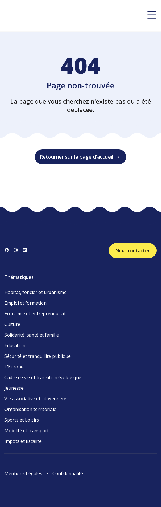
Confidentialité (67, 473)
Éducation (14, 345)
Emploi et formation (25, 303)
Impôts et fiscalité (23, 441)
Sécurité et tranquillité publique (37, 356)
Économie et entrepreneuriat (35, 313)
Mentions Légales (23, 473)
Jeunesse (14, 388)
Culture (12, 324)
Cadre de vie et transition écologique (42, 377)
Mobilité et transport (26, 430)
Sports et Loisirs (21, 420)
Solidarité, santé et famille (31, 335)
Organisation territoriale (30, 409)
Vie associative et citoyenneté (35, 399)
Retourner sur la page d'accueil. (80, 156)
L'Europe (14, 367)
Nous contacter (133, 250)
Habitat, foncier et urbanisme (35, 292)
